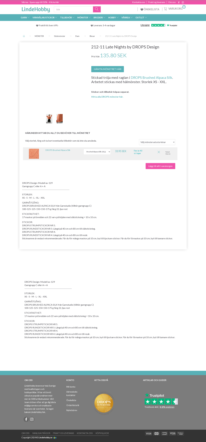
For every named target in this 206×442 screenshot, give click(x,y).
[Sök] (97, 9)
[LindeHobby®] (36, 9)
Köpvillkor (102, 433)
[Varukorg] (174, 8)
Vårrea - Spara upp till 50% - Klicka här (40, 2)
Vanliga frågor (41, 433)
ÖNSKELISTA (149, 9)
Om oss (172, 2)
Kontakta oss (138, 2)
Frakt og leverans (156, 2)
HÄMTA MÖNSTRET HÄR (107, 69)
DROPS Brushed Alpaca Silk (151, 77)
